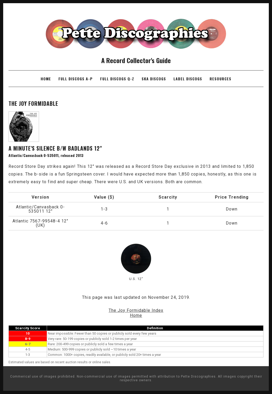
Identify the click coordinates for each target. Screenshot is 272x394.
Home (46, 78)
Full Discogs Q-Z (117, 78)
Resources (220, 78)
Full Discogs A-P (75, 78)
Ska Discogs (154, 78)
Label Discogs (187, 78)
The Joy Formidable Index (136, 310)
